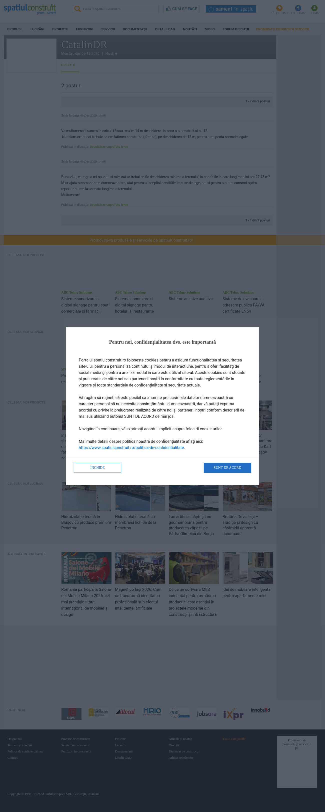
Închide (97, 468)
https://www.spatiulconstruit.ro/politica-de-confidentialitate (131, 447)
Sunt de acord (227, 468)
